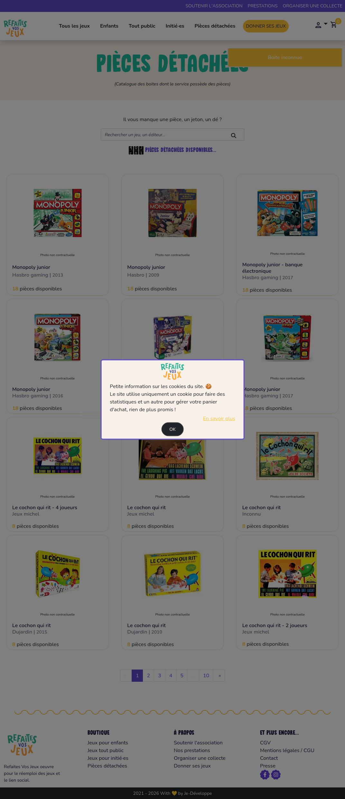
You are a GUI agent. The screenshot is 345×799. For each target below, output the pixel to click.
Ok (172, 429)
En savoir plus (219, 418)
